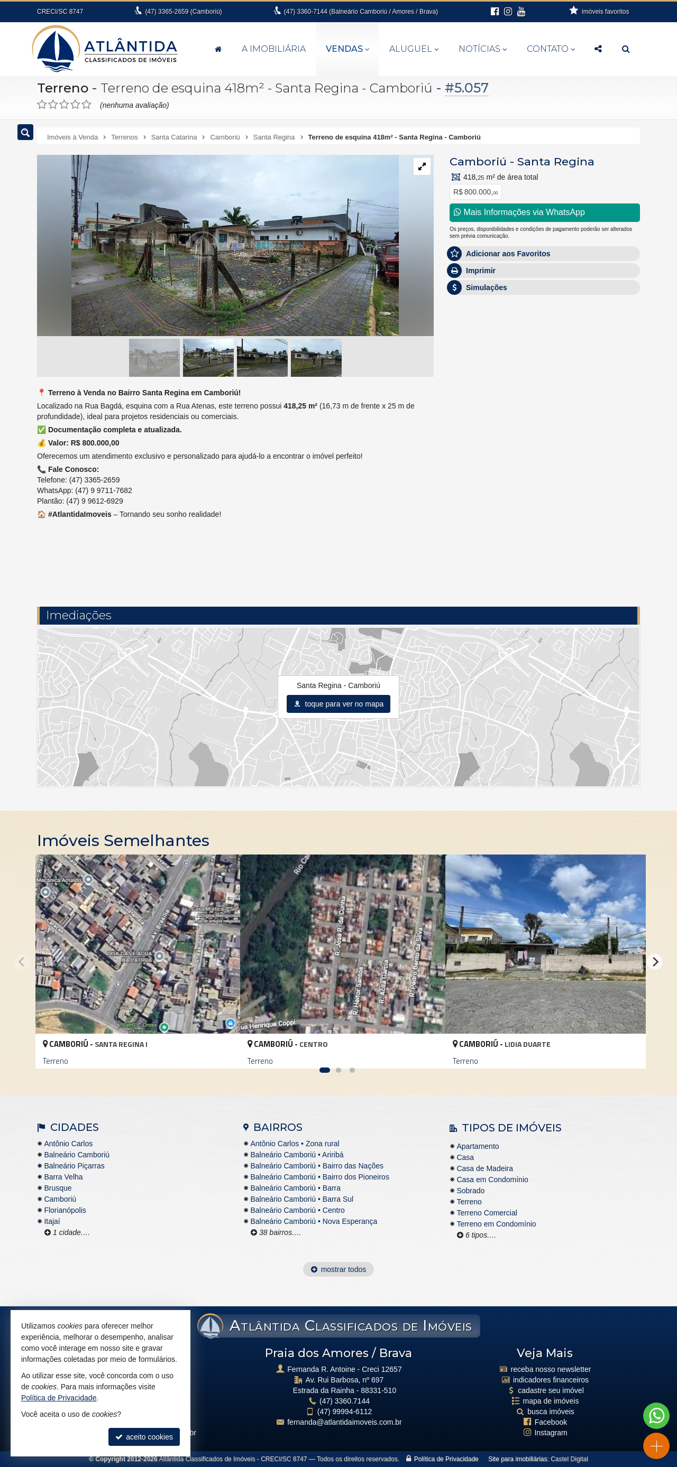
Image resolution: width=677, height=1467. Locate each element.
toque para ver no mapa (339, 704)
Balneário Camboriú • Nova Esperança (313, 1221)
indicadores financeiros (551, 1380)
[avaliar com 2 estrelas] (53, 104)
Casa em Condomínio (492, 1179)
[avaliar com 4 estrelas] (75, 104)
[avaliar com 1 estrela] (42, 104)
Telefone (469, 483)
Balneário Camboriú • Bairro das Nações (316, 1166)
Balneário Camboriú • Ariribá (296, 1154)
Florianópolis (65, 1210)
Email (464, 446)
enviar (613, 520)
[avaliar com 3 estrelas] (64, 104)
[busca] (625, 49)
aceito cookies (144, 1437)
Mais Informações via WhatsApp (519, 212)
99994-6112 (344, 1411)
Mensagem (473, 352)
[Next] (655, 962)
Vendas (347, 49)
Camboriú (478, 161)
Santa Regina (555, 161)
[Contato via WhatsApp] (656, 1416)
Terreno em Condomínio (496, 1224)
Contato (551, 49)
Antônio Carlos (68, 1143)
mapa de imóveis (551, 1401)
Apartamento (477, 1146)
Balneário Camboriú (76, 1154)
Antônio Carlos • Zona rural (294, 1143)
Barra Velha (63, 1177)
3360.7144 (344, 1401)
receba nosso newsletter (551, 1369)
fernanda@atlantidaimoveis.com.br (344, 1422)
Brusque (57, 1188)
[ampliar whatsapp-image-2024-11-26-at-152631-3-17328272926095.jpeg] (218, 246)
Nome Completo (481, 410)
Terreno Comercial (486, 1213)
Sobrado (470, 1190)
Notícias (483, 49)
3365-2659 (183, 11)
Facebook (551, 1422)
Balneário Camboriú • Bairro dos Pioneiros (319, 1177)
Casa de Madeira (484, 1168)
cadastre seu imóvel (551, 1390)
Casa (465, 1157)
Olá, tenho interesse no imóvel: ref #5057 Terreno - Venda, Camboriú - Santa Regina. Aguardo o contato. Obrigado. (545, 377)
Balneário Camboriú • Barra (295, 1188)
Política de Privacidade (446, 1459)
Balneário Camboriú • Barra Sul (301, 1199)
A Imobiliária (274, 49)
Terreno (63, 88)
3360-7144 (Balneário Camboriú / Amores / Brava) (361, 11)
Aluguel (413, 49)
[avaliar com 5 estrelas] (86, 104)
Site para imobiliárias (517, 1459)
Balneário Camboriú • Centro (297, 1210)
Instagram (550, 1432)
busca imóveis (550, 1411)
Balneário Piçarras (74, 1166)
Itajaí (52, 1221)
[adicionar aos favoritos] (220, 1051)
